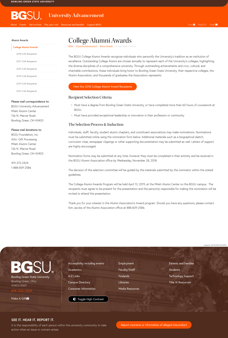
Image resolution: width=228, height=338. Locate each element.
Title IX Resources (180, 282)
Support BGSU (94, 24)
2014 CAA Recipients (26, 83)
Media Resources (129, 288)
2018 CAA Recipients (26, 53)
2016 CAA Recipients (26, 68)
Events (23, 24)
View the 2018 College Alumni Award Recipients (102, 86)
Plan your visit (51, 24)
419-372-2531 (21, 291)
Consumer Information (81, 288)
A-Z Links (74, 276)
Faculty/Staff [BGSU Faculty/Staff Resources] (127, 270)
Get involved (35, 24)
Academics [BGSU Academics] (75, 270)
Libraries (124, 282)
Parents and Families (181, 263)
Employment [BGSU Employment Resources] (126, 263)
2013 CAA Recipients (26, 91)
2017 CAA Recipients (26, 61)
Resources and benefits (72, 24)
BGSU (70, 46)
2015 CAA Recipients (26, 76)
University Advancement (86, 46)
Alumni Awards (106, 46)
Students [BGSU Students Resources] (174, 270)
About (14, 24)
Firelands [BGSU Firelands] (124, 276)
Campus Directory (79, 282)
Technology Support (181, 276)
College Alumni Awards (25, 47)
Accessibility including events (86, 263)
